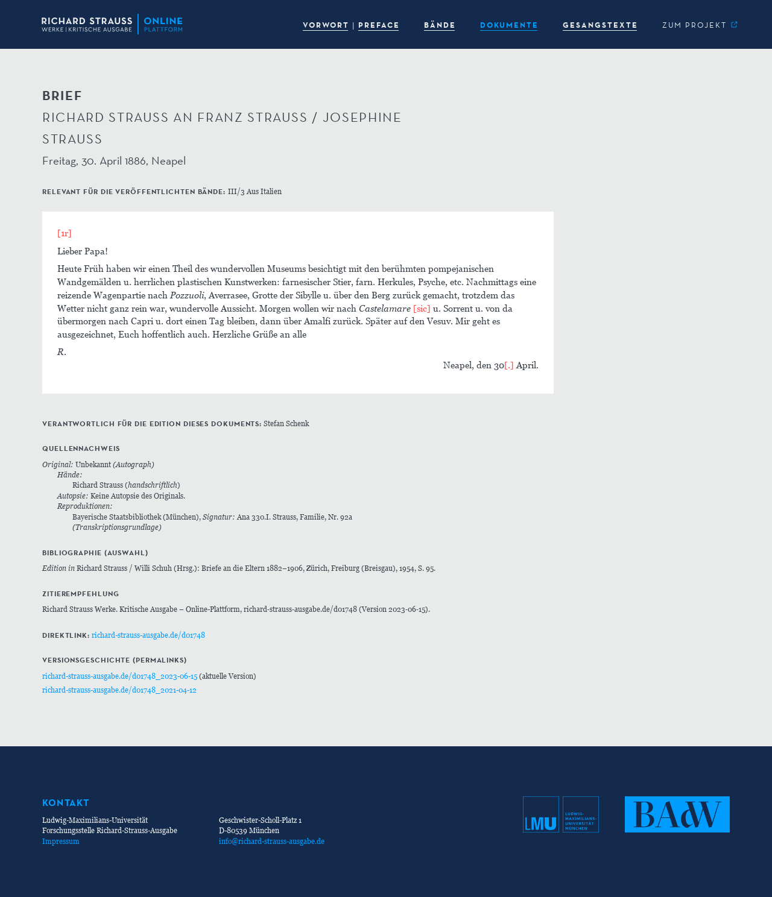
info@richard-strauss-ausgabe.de (271, 841)
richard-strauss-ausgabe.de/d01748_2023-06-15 (119, 676)
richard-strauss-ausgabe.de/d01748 (148, 635)
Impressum (61, 841)
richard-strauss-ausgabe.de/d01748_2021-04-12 (119, 689)
